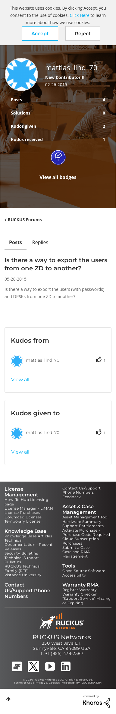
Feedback (71, 497)
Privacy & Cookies (47, 682)
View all (20, 379)
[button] (40, 33)
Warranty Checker (79, 594)
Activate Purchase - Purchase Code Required (86, 532)
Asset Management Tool (85, 517)
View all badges (58, 177)
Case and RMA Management (76, 553)
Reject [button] (83, 33)
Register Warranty (79, 589)
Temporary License (23, 521)
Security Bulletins (21, 553)
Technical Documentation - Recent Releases (29, 544)
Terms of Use (23, 682)
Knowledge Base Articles (28, 536)
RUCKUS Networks (62, 637)
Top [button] (8, 699)
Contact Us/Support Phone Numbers (81, 490)
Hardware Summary (81, 521)
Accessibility (74, 575)
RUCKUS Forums (25, 219)
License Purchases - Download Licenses (24, 514)
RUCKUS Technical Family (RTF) (22, 568)
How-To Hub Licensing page (26, 501)
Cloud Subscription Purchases (80, 540)
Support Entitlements (83, 526)
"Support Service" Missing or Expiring (86, 600)
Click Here (79, 15)
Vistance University (23, 575)
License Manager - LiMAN (29, 508)
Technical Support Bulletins (22, 559)
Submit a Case (76, 547)
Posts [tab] (15, 242)
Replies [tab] (40, 242)
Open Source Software (83, 570)
